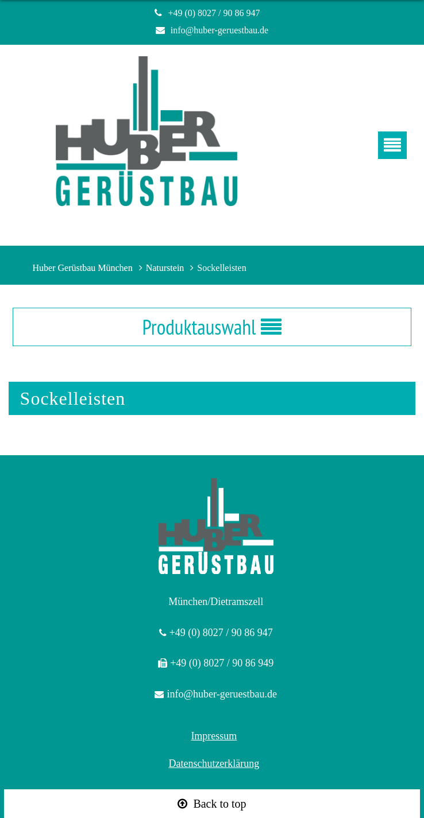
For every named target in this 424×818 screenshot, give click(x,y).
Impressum (214, 736)
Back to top (219, 803)
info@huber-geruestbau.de (219, 30)
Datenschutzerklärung (213, 763)
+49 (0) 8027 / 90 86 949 (221, 663)
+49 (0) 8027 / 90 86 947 (218, 13)
